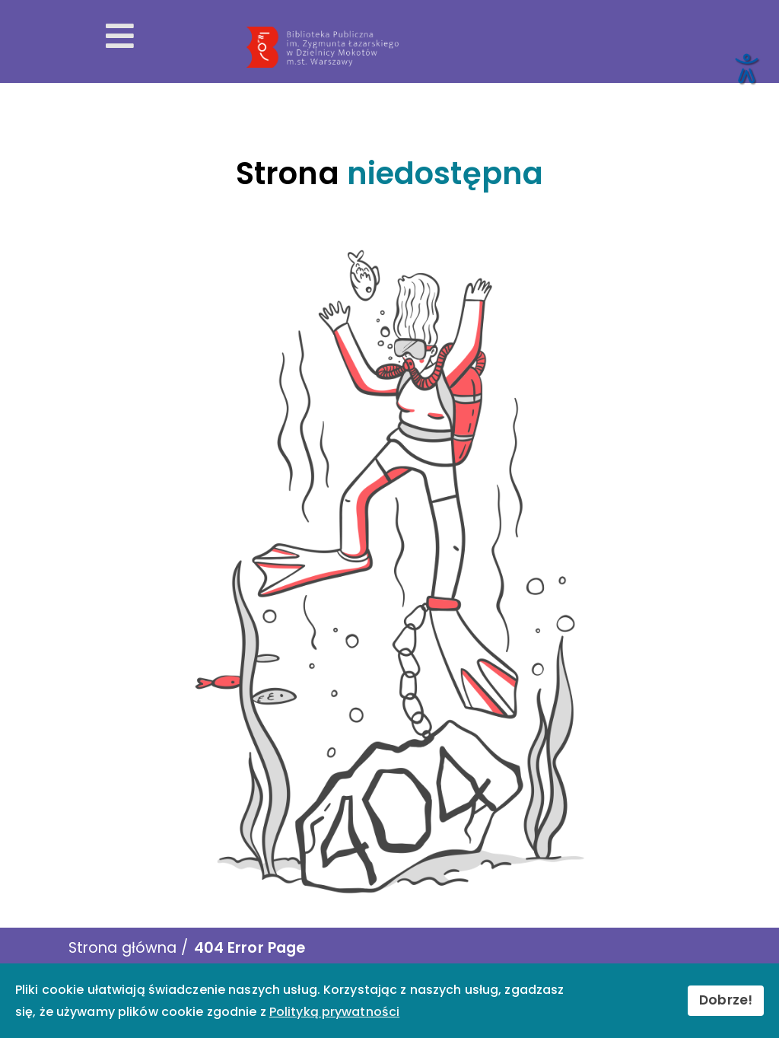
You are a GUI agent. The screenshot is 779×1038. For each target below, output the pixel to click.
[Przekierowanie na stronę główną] (504, 47)
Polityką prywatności (334, 1011)
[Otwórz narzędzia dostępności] (745, 67)
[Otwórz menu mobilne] (120, 36)
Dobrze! (725, 1000)
